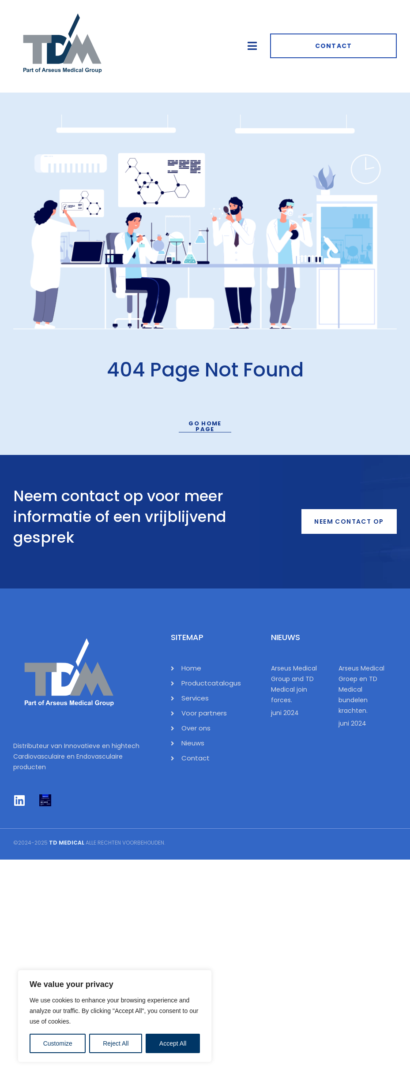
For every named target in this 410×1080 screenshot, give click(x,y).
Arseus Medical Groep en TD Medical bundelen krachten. (361, 689)
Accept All (172, 1043)
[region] (115, 1016)
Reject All (115, 1043)
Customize (57, 1043)
